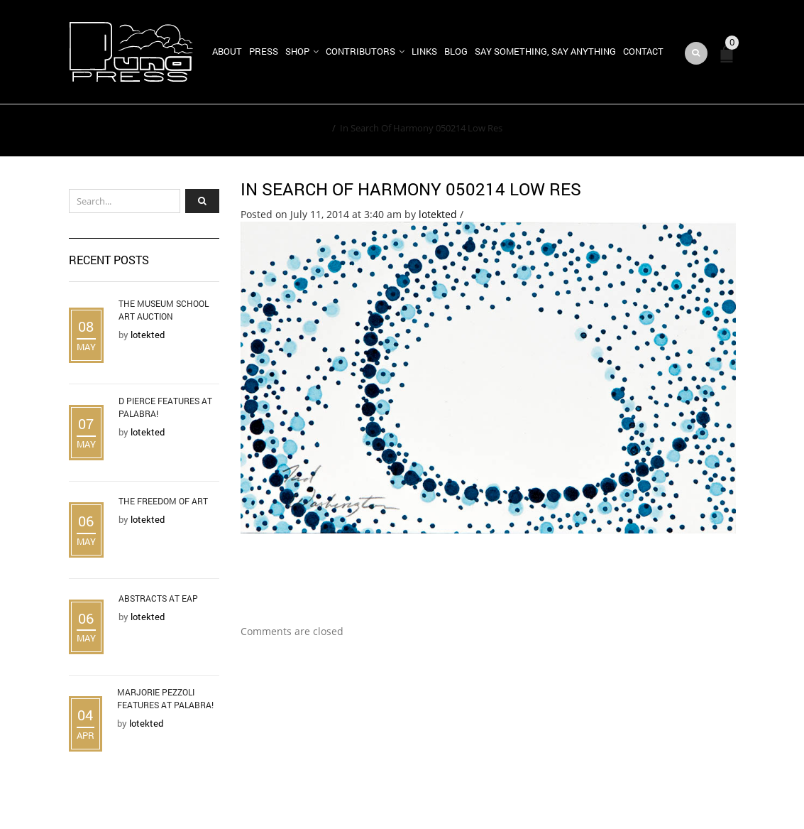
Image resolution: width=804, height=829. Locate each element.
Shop (297, 51)
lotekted (438, 214)
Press (263, 51)
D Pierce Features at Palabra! (165, 407)
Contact (643, 51)
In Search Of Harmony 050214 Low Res (411, 189)
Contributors (360, 51)
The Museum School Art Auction (164, 310)
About (227, 51)
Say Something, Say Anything (545, 51)
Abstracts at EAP (158, 598)
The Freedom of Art (163, 500)
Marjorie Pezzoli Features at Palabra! (165, 698)
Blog (456, 51)
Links (424, 51)
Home (315, 127)
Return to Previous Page (670, 130)
